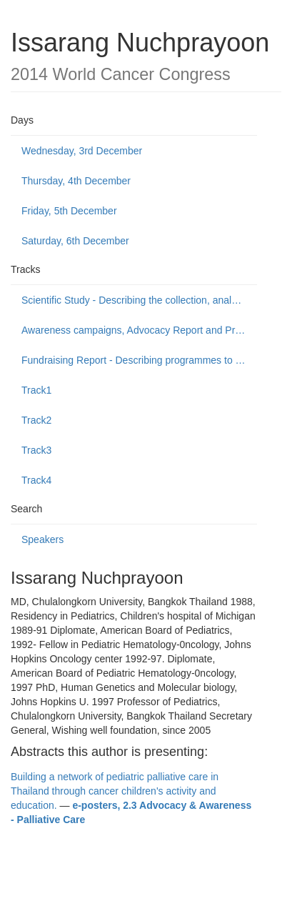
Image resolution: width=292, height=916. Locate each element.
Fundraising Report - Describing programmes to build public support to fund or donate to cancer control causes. (139, 360)
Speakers (42, 539)
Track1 (36, 390)
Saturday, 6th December (75, 241)
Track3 (36, 450)
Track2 (36, 420)
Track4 (36, 480)
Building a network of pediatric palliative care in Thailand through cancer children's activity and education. (114, 791)
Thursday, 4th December (76, 180)
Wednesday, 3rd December (81, 150)
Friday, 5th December (69, 210)
